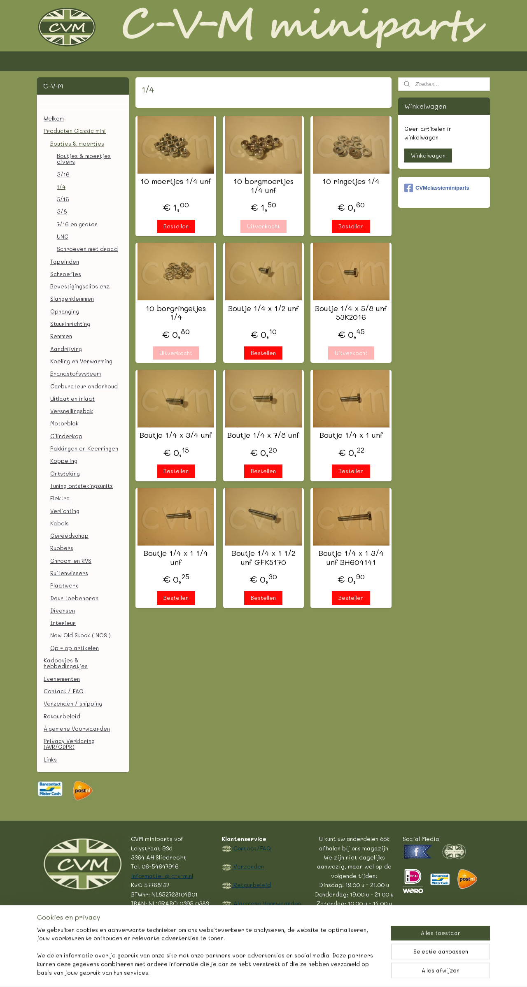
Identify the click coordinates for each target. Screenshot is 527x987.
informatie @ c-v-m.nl (162, 875)
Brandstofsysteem (75, 373)
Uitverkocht (263, 226)
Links (50, 759)
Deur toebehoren (74, 598)
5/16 (63, 198)
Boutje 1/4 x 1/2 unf (263, 308)
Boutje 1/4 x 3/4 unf (176, 435)
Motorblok (64, 423)
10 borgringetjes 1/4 (176, 313)
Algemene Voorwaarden (77, 728)
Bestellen (176, 226)
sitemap (223, 972)
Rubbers (61, 547)
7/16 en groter (77, 224)
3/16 (63, 174)
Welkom (54, 118)
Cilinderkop (66, 435)
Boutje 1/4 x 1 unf (351, 435)
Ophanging (64, 311)
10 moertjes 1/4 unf (175, 181)
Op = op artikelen (74, 647)
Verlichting (64, 510)
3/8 (62, 211)
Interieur (63, 622)
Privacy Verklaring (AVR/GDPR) (69, 743)
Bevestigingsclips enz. (80, 286)
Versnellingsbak (71, 410)
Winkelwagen (428, 155)
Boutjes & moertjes (77, 143)
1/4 (61, 186)
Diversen (62, 610)
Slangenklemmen (72, 298)
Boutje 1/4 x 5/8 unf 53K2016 (351, 313)
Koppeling (63, 460)
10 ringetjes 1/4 (351, 181)
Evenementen (62, 678)
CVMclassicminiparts (436, 188)
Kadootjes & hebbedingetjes (66, 663)
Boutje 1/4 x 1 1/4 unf (176, 558)
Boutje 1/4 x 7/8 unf (263, 435)
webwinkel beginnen (272, 972)
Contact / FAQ (64, 690)
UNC (62, 236)
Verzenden (248, 866)
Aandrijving (66, 348)
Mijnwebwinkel (348, 972)
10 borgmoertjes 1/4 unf (263, 186)
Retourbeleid (62, 716)
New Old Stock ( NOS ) (80, 635)
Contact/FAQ (251, 848)
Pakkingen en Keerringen (84, 448)
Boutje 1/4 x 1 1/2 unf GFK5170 (263, 558)
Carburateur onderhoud (84, 386)
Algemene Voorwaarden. (267, 903)
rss (240, 972)
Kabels (59, 523)
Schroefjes (65, 273)
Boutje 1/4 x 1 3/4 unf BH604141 (351, 558)
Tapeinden (64, 261)
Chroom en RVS (70, 560)
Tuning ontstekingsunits (81, 485)
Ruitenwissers (69, 572)
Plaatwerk (64, 585)
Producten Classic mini (75, 130)
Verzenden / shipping (73, 703)
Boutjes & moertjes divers (84, 158)
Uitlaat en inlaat (72, 398)
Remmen (61, 335)
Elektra (60, 498)
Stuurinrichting (70, 323)
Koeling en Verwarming (81, 361)
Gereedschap (69, 535)
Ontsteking (65, 473)
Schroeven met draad (87, 248)
